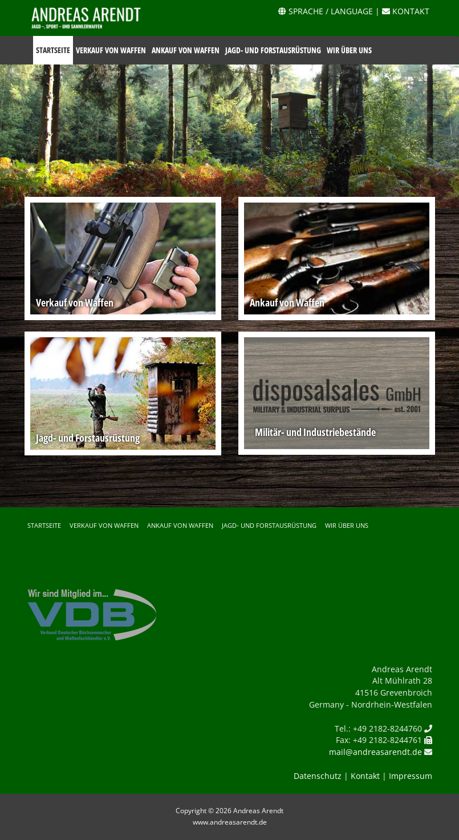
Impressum (410, 775)
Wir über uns (349, 50)
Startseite (53, 50)
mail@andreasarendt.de (375, 751)
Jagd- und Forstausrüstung (273, 50)
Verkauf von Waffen (111, 50)
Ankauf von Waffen (186, 50)
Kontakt (365, 775)
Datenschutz (318, 775)
